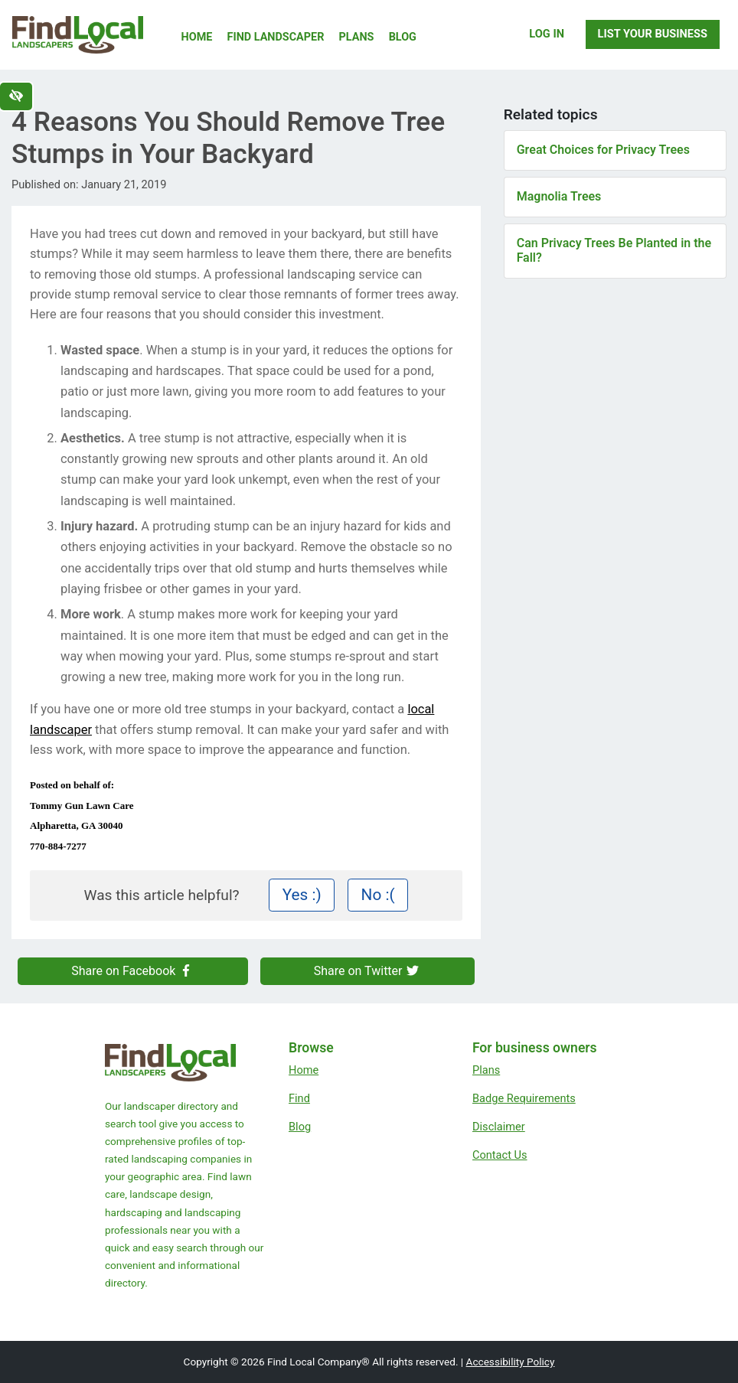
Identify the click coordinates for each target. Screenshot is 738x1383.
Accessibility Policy (510, 1361)
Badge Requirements (524, 1098)
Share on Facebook (132, 971)
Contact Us (499, 1155)
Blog (402, 37)
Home (197, 37)
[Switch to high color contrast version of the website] (16, 96)
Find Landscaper (276, 37)
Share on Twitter (367, 971)
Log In (546, 34)
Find (299, 1098)
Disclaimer (498, 1126)
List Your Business (652, 34)
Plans (356, 37)
